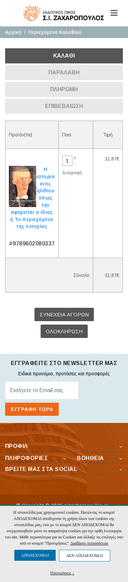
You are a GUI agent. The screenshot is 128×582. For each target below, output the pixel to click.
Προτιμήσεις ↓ (62, 573)
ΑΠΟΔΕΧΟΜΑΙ (35, 555)
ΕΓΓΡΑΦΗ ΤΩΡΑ (32, 409)
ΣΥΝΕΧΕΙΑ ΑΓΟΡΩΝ (64, 314)
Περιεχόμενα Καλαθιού (54, 32)
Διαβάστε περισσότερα (89, 543)
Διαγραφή (72, 172)
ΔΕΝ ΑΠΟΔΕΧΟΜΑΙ (84, 555)
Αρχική (13, 32)
